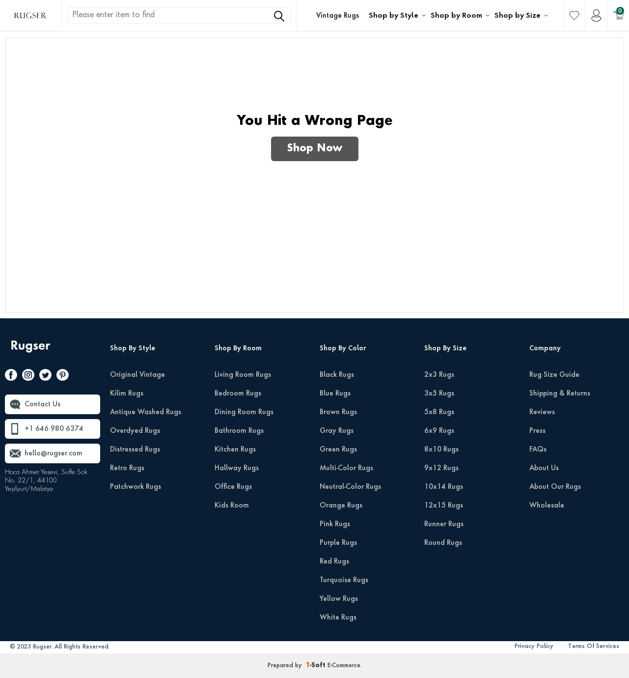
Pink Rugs (335, 524)
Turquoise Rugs (344, 580)
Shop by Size (517, 15)
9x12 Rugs (441, 468)
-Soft (317, 666)
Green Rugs (338, 449)
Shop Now (315, 149)
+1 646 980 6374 (54, 428)
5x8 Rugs (439, 412)
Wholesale (546, 505)
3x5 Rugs (439, 393)
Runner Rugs (444, 524)
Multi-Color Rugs (346, 468)
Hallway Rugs (237, 468)
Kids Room (232, 505)
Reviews (542, 412)
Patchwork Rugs (135, 486)
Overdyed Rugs (135, 430)
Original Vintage (137, 374)
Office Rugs (233, 486)
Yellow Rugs (339, 598)
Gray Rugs (337, 430)
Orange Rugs (341, 505)
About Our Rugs (555, 486)
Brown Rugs (338, 412)
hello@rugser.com (53, 453)
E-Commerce (344, 666)
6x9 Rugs (439, 430)
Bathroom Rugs (239, 430)
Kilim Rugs (126, 393)
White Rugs (338, 617)
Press (537, 430)
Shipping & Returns (559, 393)
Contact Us (42, 404)
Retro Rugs (127, 468)
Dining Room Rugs (244, 412)
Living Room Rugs (243, 374)
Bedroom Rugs (238, 393)
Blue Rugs (335, 393)
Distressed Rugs (135, 449)
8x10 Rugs (441, 449)
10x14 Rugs (443, 486)
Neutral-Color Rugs (350, 486)
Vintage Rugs (337, 15)
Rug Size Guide (554, 374)
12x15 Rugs (443, 505)
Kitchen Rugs (235, 449)
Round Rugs (443, 542)
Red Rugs (334, 561)
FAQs (538, 449)
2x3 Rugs (439, 374)
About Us (544, 468)
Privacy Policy (534, 647)
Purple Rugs (338, 542)
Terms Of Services (593, 647)
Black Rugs (337, 374)
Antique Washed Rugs (145, 412)
